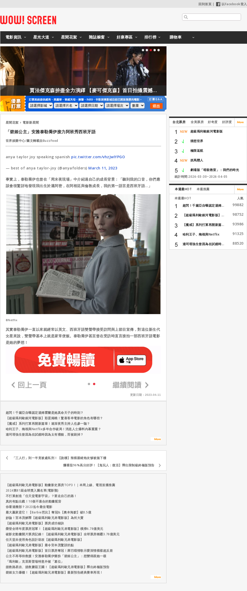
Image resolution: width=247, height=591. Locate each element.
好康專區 (125, 37)
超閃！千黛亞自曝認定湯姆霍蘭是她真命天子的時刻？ (45, 412)
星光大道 (41, 37)
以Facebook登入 (231, 4)
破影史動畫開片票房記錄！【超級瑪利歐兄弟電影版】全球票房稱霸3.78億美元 (63, 534)
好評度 (227, 122)
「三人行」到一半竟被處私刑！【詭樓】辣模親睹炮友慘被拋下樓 (59, 458)
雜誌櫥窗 (97, 37)
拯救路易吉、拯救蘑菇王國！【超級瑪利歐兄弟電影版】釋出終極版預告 (58, 567)
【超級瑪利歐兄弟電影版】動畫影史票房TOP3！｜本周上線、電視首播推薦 (60, 485)
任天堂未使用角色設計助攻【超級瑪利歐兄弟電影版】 (45, 539)
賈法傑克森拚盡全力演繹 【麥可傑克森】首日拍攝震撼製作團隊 (113, 90)
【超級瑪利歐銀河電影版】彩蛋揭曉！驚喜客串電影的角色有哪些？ (54, 418)
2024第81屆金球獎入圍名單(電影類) (32, 490)
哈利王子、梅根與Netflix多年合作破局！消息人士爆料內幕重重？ (53, 429)
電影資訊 (13, 37)
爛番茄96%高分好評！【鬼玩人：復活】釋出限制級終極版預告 (109, 465)
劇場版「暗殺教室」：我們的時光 (214, 170)
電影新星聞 (31, 122)
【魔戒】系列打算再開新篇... (203, 225)
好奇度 (213, 122)
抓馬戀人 (196, 160)
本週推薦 (203, 189)
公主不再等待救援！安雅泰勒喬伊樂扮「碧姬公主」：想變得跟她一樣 (56, 556)
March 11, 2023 (102, 168)
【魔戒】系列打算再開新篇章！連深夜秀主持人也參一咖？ (48, 423)
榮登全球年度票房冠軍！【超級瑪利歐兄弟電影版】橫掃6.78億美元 (54, 528)
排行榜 (150, 37)
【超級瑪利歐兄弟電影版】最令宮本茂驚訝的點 (40, 545)
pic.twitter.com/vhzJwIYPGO (98, 156)
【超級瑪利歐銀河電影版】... (203, 215)
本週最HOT (183, 189)
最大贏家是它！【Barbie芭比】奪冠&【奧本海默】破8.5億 (48, 512)
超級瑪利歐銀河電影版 (206, 131)
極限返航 (196, 150)
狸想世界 (196, 141)
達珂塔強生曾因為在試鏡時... (203, 244)
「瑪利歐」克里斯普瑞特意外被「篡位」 (35, 561)
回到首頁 (204, 4)
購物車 (176, 37)
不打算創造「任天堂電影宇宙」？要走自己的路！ (41, 496)
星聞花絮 (69, 37)
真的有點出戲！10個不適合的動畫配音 (34, 501)
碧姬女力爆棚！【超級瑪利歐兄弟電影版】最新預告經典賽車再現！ (54, 572)
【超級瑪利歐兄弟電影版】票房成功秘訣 (35, 523)
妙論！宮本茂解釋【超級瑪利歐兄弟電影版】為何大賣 (45, 518)
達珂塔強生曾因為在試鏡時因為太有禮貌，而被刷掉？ (45, 434)
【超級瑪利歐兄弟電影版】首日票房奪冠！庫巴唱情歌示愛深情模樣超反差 (59, 550)
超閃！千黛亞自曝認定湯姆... (203, 205)
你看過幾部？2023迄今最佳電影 (29, 507)
